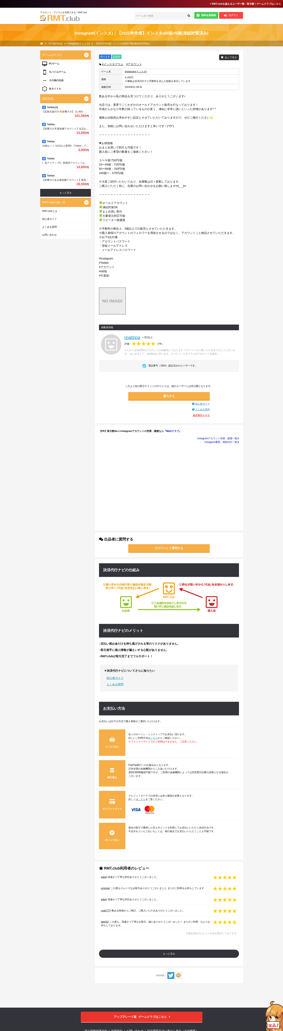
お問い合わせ (49, 234)
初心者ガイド (202, 403)
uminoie (105, 888)
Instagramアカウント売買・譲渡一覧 (218, 438)
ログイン (231, 15)
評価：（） (144, 343)
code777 (105, 910)
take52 (104, 921)
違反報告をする (201, 415)
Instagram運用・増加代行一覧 (221, 442)
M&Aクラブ (172, 431)
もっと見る (169, 953)
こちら (154, 738)
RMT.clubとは (49, 211)
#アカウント (134, 64)
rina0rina (132, 337)
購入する (169, 396)
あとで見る (231, 57)
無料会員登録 (206, 15)
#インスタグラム (113, 64)
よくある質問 (202, 409)
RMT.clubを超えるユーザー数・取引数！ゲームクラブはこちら (245, 3)
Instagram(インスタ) (136, 71)
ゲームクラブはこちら (141, 1017)
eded (104, 877)
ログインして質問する (169, 548)
